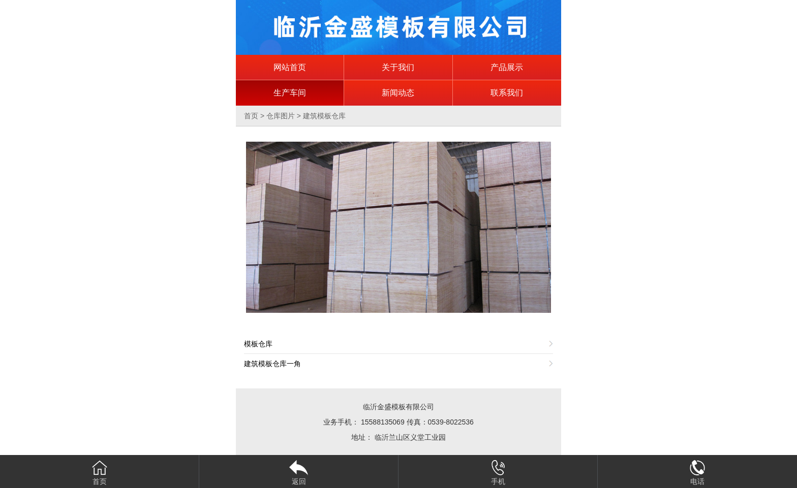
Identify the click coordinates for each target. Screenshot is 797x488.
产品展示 (507, 67)
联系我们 (507, 92)
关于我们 (398, 67)
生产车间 (289, 92)
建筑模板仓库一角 (272, 364)
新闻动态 (398, 92)
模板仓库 (258, 344)
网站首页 (289, 67)
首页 (251, 116)
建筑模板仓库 (324, 116)
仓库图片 (280, 116)
